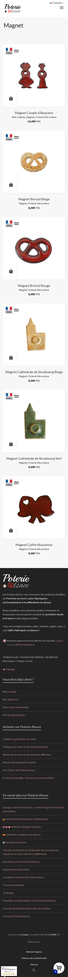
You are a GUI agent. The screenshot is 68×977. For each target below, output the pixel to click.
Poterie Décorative (46, 117)
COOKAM (52, 934)
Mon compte (9, 692)
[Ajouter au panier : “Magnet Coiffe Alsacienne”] (11, 530)
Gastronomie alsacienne (16, 870)
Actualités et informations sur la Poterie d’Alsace (29, 901)
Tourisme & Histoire (13, 885)
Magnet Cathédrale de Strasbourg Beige (34, 372)
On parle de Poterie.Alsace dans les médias (26, 908)
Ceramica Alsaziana (14, 842)
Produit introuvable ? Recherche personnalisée (28, 778)
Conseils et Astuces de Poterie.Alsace (23, 877)
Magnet (30, 117)
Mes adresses (10, 699)
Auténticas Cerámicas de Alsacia (22, 835)
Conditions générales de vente (19, 739)
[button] (34, 970)
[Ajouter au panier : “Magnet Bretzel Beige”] (11, 184)
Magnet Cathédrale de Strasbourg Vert (34, 458)
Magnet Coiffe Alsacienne (34, 545)
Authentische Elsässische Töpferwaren (25, 819)
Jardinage (8, 893)
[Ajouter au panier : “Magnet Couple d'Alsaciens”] (11, 98)
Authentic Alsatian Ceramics (22, 827)
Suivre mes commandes (16, 707)
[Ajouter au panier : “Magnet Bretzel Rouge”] (11, 271)
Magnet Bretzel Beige (34, 199)
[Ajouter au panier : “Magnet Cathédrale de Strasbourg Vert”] (11, 444)
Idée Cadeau (18, 117)
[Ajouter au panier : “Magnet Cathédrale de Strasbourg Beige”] (11, 357)
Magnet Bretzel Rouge (34, 286)
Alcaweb (24, 934)
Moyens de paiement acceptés (19, 762)
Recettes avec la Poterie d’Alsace (21, 862)
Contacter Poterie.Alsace (16, 916)
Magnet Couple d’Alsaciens (34, 113)
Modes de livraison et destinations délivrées (27, 755)
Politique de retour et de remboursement (25, 747)
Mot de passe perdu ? (14, 715)
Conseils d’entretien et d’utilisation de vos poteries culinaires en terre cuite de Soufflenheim (31, 852)
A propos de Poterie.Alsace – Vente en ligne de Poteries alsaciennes (33, 809)
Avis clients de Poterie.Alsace (19, 770)
